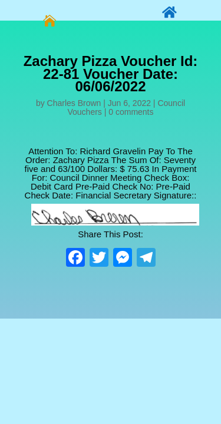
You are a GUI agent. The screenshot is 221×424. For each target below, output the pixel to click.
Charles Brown (74, 103)
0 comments (130, 112)
